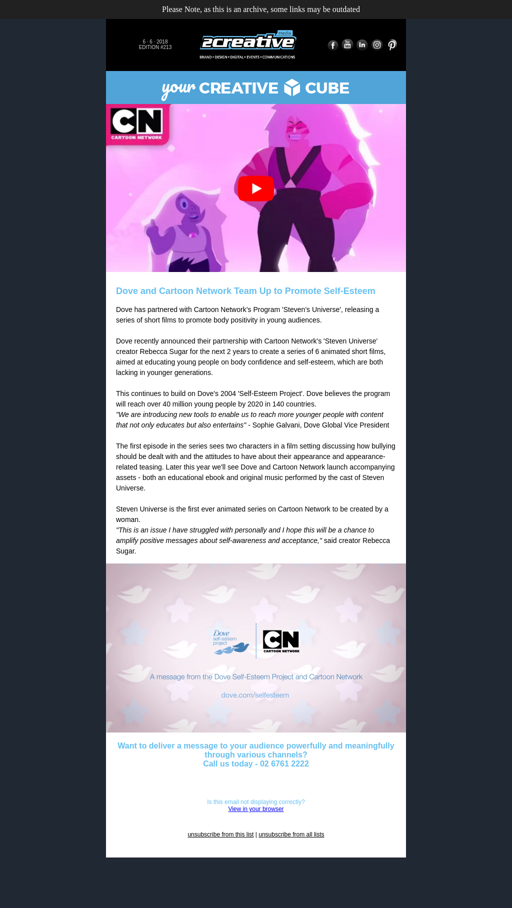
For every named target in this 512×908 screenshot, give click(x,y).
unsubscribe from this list (221, 834)
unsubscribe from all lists (291, 834)
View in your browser (256, 809)
